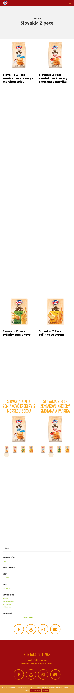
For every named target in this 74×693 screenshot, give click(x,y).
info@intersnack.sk (40, 660)
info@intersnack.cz (28, 617)
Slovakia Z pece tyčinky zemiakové (17, 333)
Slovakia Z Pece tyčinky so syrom (51, 333)
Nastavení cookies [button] (35, 690)
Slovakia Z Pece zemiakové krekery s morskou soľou (18, 78)
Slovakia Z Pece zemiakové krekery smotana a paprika (53, 78)
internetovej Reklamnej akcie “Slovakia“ (40, 663)
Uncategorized (6, 588)
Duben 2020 (6, 578)
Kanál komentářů (7, 604)
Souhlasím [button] (45, 690)
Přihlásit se (5, 599)
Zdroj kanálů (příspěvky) (8, 601)
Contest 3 (5, 561)
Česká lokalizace (7, 607)
